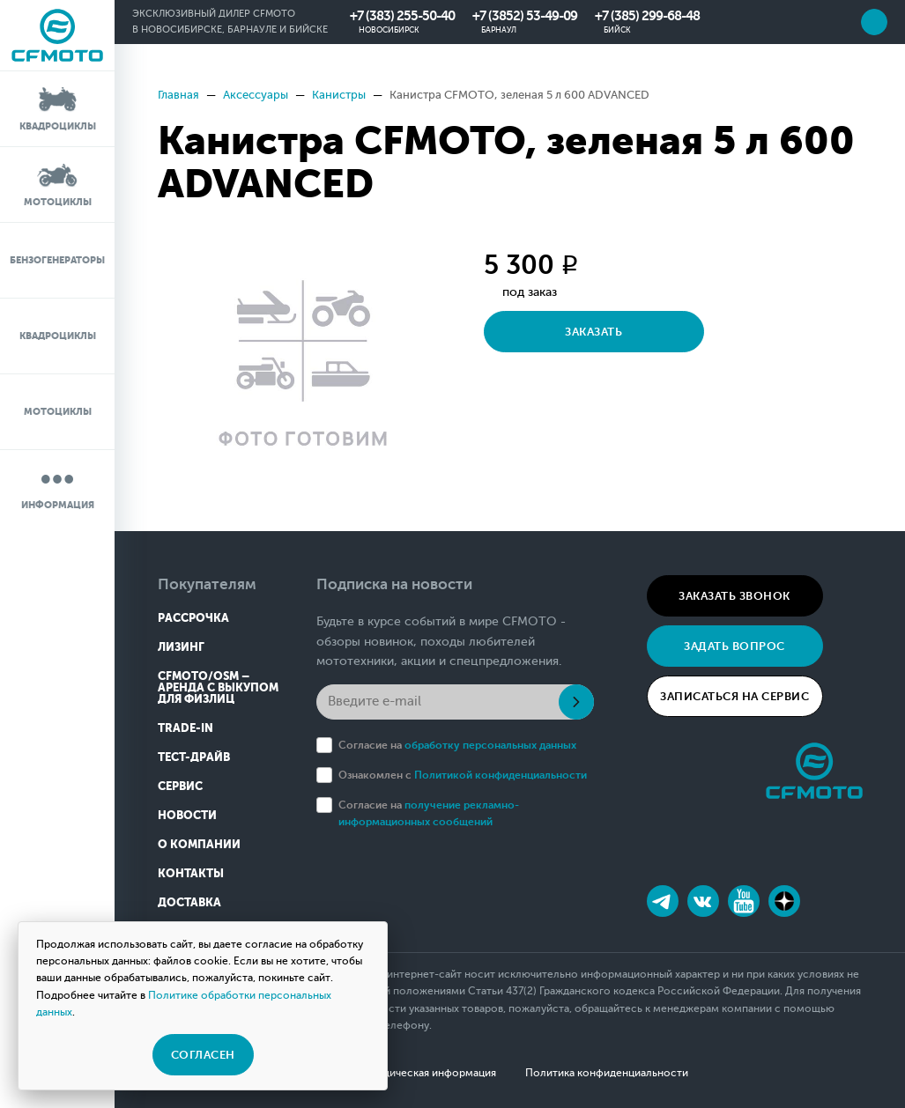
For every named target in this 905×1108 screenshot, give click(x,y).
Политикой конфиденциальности (500, 775)
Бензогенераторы (57, 260)
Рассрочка (193, 618)
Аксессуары (255, 94)
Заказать (593, 331)
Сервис (180, 786)
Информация (57, 486)
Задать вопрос (734, 646)
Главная (178, 94)
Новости (187, 815)
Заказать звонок (734, 595)
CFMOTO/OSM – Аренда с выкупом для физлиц (218, 687)
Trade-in (185, 728)
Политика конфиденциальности (606, 1073)
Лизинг (181, 647)
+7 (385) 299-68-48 (647, 16)
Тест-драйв (194, 757)
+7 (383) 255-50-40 (402, 16)
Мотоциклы (58, 183)
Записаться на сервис (734, 696)
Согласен (203, 1054)
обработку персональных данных (490, 745)
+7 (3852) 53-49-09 (524, 16)
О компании (199, 844)
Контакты (191, 873)
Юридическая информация (428, 1073)
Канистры (339, 94)
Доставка (189, 902)
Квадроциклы (57, 108)
